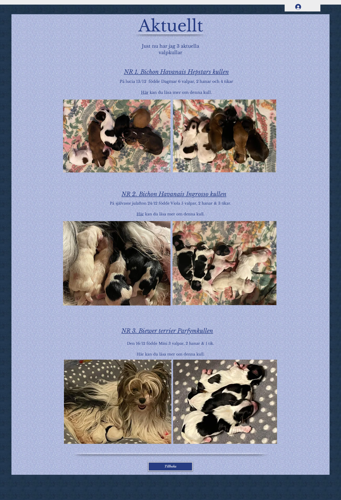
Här (144, 92)
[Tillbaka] (170, 466)
